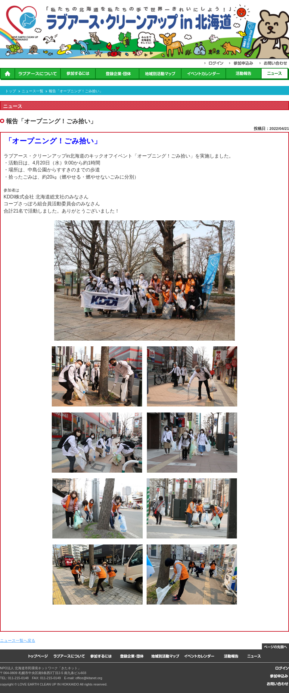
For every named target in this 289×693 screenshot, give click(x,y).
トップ (10, 91)
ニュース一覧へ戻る (17, 640)
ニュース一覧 (32, 91)
